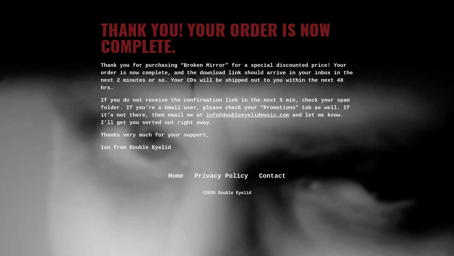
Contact (272, 176)
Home (175, 176)
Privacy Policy (221, 176)
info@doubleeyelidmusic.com (247, 115)
